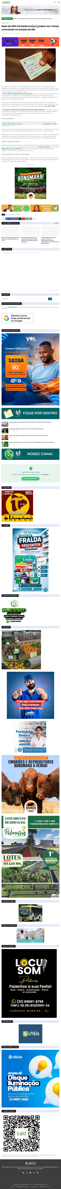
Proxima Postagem (54, 290)
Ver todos (56, 223)
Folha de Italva (23, 1184)
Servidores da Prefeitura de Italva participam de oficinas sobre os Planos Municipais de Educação (29, 240)
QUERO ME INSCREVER (30, 478)
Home (13, 1186)
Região (18, 214)
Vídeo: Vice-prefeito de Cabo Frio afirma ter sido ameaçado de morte (11, 239)
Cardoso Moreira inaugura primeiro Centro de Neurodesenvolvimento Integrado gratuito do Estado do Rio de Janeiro (50, 240)
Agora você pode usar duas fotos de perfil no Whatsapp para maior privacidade (31, 442)
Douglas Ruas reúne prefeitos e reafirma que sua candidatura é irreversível (30, 422)
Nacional (11, 23)
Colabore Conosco (44, 1186)
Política (13, 214)
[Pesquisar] (25, 299)
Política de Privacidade (23, 1186)
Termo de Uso (34, 1186)
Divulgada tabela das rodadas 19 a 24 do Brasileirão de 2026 (26, 429)
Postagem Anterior (7, 290)
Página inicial (5, 23)
